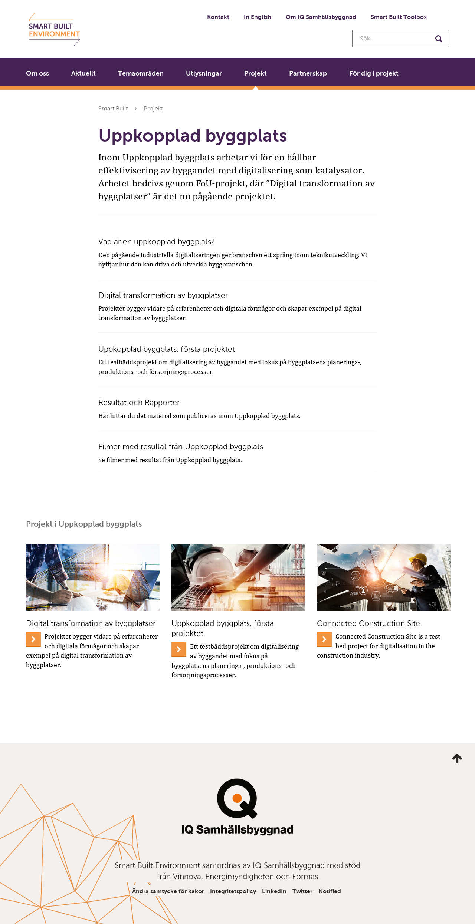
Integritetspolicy (233, 891)
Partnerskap (308, 73)
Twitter (302, 891)
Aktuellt (83, 73)
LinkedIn (274, 891)
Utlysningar (204, 73)
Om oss (37, 73)
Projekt (255, 73)
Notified (329, 891)
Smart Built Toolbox (399, 17)
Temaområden (141, 73)
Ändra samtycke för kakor (168, 891)
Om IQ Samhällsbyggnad (321, 17)
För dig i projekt (374, 73)
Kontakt (218, 17)
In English (257, 17)
